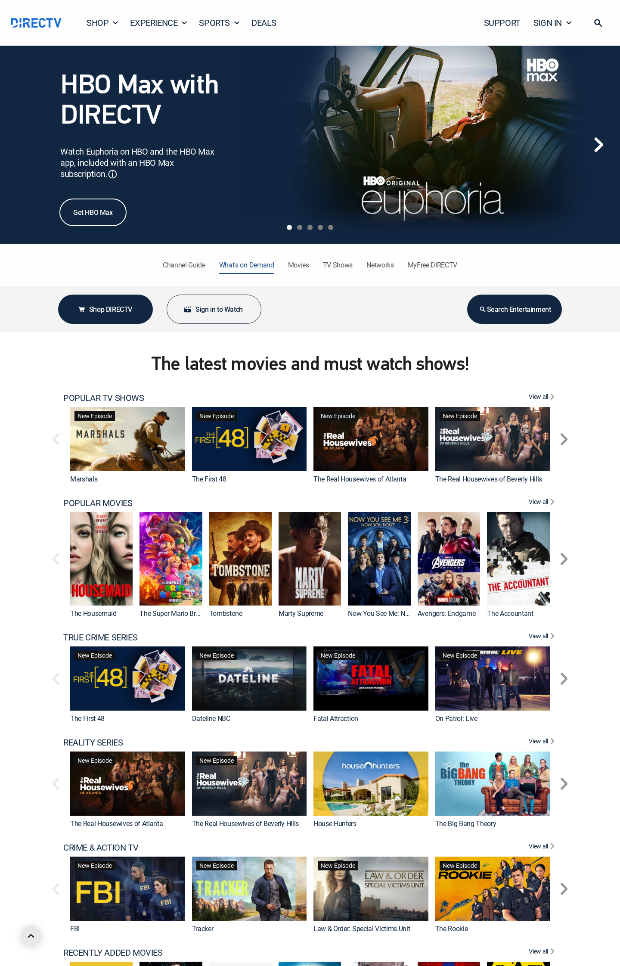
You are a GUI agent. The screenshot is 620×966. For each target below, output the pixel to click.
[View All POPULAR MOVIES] (543, 503)
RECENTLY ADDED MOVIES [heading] (113, 952)
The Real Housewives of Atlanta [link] (359, 479)
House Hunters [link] (334, 823)
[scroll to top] (31, 936)
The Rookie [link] (451, 928)
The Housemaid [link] (93, 613)
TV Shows (338, 265)
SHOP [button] (103, 22)
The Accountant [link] (510, 613)
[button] (598, 23)
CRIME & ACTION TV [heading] (100, 847)
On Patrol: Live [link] (456, 718)
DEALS (263, 22)
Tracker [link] (203, 928)
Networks (380, 265)
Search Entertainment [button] (514, 309)
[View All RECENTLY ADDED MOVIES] (543, 952)
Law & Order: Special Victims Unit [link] (361, 928)
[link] (127, 439)
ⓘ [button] (112, 174)
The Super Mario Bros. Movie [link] (181, 613)
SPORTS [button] (219, 22)
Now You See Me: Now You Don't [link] (395, 613)
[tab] (289, 227)
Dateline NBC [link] (211, 718)
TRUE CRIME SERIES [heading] (100, 637)
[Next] (598, 144)
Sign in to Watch (213, 309)
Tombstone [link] (225, 613)
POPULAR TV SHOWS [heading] (103, 398)
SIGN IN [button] (552, 22)
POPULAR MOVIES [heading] (97, 503)
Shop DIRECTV (104, 309)
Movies (298, 265)
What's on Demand (246, 265)
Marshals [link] (83, 479)
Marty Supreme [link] (301, 613)
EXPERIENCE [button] (159, 22)
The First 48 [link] (209, 479)
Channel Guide (184, 265)
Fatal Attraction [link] (335, 718)
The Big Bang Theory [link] (465, 823)
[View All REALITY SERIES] (543, 742)
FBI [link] (75, 928)
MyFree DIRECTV (433, 265)
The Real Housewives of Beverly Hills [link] (488, 479)
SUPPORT (502, 22)
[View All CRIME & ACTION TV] (543, 847)
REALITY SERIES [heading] (93, 742)
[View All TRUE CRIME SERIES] (543, 637)
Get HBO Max (93, 212)
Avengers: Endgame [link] (447, 613)
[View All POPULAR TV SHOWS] (543, 398)
